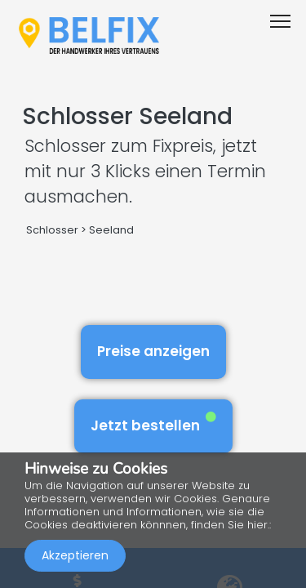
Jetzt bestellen (153, 423)
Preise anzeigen (153, 351)
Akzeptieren (75, 555)
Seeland (111, 230)
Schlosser (52, 230)
